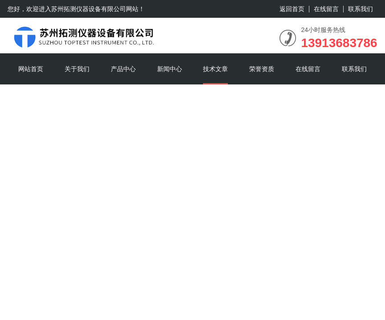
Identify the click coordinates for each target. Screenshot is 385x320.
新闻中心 (169, 68)
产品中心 (123, 68)
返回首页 (292, 8)
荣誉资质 (261, 68)
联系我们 (360, 8)
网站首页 (30, 68)
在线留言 (326, 8)
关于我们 (77, 68)
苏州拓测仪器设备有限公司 (88, 8)
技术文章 (215, 68)
